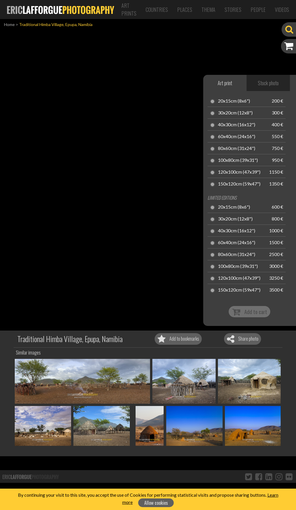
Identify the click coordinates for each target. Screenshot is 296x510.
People (258, 9)
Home (9, 24)
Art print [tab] (225, 83)
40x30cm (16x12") (236, 125)
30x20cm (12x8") (235, 113)
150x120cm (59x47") (239, 184)
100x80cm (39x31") (238, 160)
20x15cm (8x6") (234, 101)
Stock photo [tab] (268, 83)
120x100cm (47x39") (239, 172)
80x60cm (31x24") (236, 148)
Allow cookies (156, 502)
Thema (208, 9)
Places (184, 9)
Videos (282, 9)
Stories (233, 9)
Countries (157, 9)
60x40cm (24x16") (236, 136)
